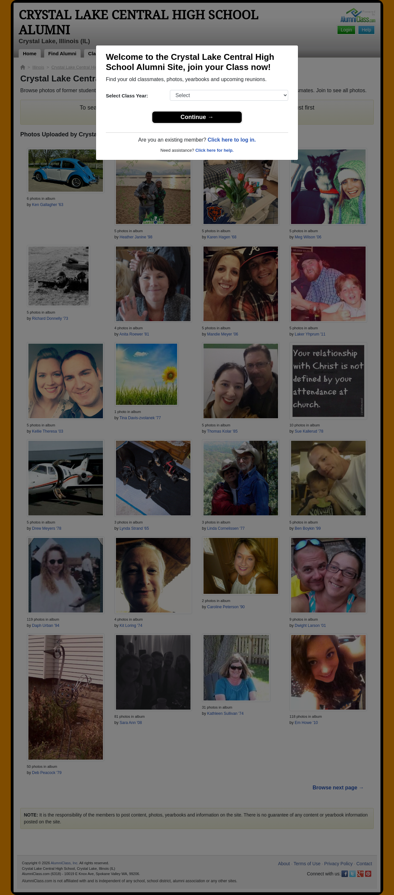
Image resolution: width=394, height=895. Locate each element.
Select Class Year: (127, 95)
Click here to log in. (231, 140)
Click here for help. (214, 150)
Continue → (197, 117)
